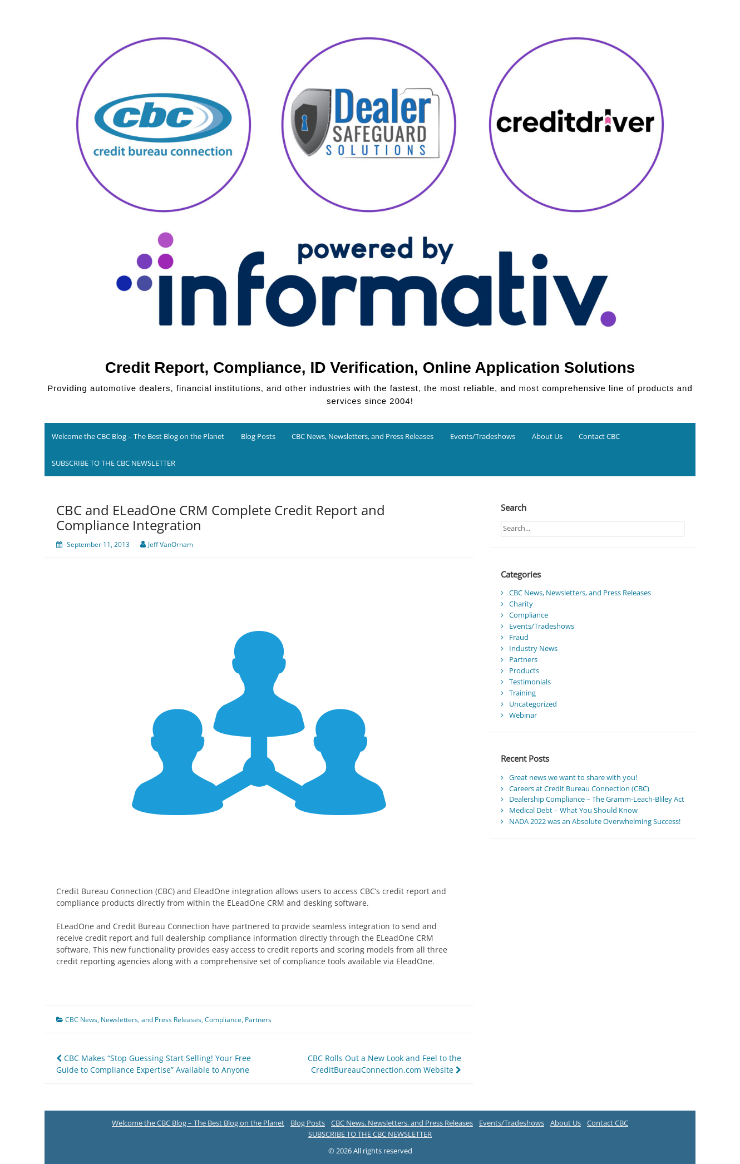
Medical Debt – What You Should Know (573, 810)
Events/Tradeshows (482, 436)
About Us (547, 436)
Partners (258, 1019)
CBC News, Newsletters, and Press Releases (362, 436)
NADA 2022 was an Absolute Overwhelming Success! (594, 821)
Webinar (523, 715)
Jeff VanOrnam (170, 544)
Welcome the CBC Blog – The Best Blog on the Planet (138, 436)
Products (524, 670)
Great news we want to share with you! (573, 777)
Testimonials (530, 682)
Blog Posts (258, 436)
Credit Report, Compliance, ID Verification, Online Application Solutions (370, 367)
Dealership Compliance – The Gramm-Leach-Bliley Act (596, 799)
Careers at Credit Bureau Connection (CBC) (579, 788)
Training (522, 693)
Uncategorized (533, 704)
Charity (521, 604)
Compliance (223, 1019)
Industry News (533, 648)
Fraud (519, 637)
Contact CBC (599, 436)
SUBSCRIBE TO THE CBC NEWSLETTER (113, 463)
